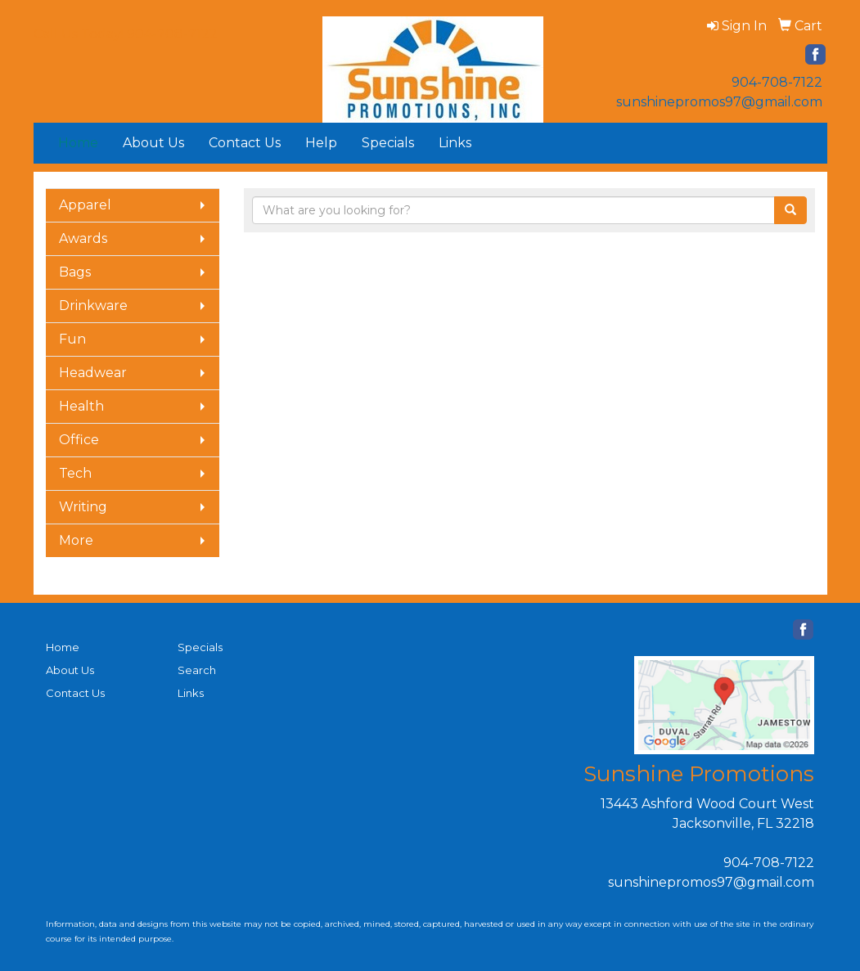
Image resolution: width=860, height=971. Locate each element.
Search (197, 670)
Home (62, 647)
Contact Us (245, 143)
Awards (83, 238)
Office (79, 439)
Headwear (93, 372)
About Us (153, 143)
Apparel (85, 205)
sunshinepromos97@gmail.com (719, 102)
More (76, 540)
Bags (75, 272)
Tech (75, 473)
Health (81, 406)
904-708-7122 (777, 82)
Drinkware (93, 305)
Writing (83, 507)
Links (455, 143)
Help (321, 143)
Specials (388, 143)
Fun (72, 339)
